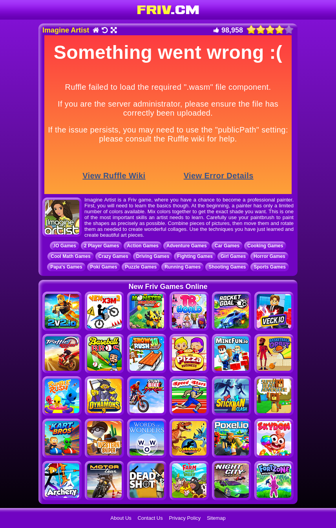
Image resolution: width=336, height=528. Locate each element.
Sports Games (269, 267)
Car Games (227, 246)
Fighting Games (195, 256)
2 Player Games (101, 246)
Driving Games (153, 256)
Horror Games (269, 256)
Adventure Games (186, 246)
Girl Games (233, 256)
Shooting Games (227, 267)
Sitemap (216, 518)
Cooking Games (265, 246)
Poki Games (103, 267)
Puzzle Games (141, 267)
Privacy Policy (185, 518)
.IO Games (64, 246)
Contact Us (150, 518)
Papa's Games (66, 267)
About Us (120, 518)
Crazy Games (113, 256)
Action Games (143, 246)
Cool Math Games (70, 256)
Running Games (182, 267)
